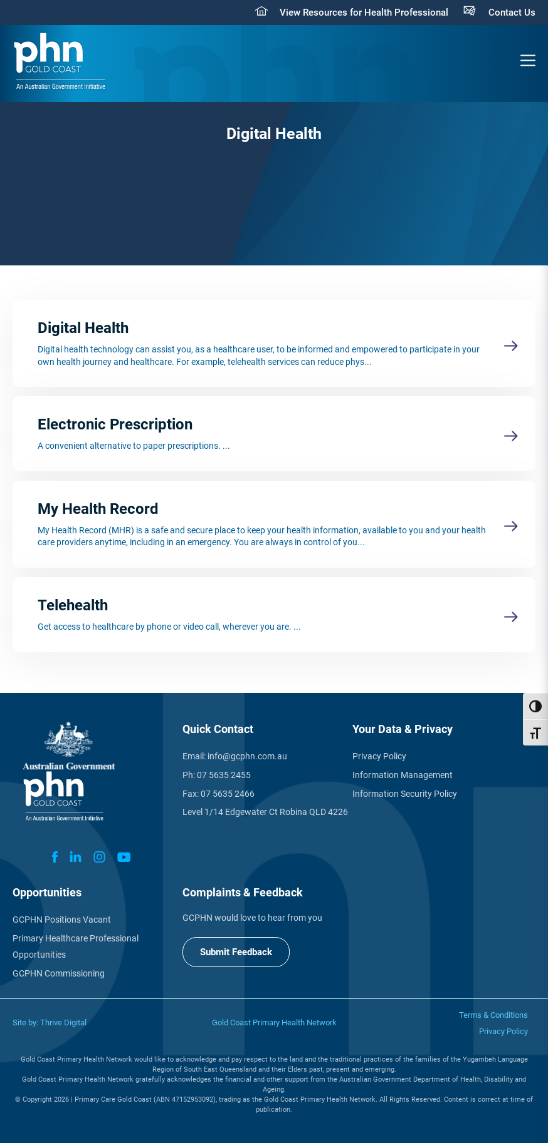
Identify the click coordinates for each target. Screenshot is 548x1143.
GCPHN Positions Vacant (62, 920)
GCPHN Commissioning (59, 973)
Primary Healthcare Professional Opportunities (76, 946)
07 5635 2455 (224, 775)
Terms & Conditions (493, 1015)
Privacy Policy (379, 756)
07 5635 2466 (228, 794)
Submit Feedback (236, 952)
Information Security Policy (404, 794)
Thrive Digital (63, 1022)
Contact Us (511, 12)
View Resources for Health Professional (364, 12)
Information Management (402, 775)
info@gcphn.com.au (247, 756)
